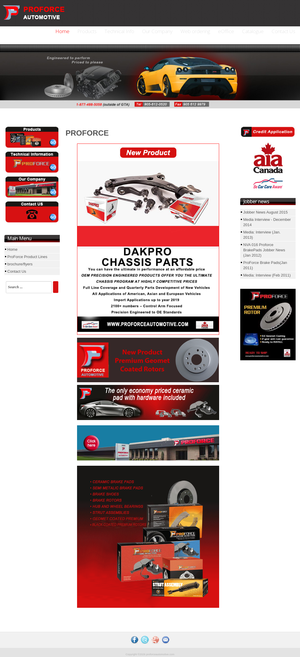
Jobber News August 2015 (265, 212)
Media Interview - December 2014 (267, 222)
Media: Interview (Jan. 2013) (261, 235)
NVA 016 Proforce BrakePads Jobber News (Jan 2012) (264, 250)
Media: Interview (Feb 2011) (267, 275)
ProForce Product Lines (27, 257)
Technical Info (119, 31)
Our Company (157, 31)
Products (87, 31)
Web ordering (195, 31)
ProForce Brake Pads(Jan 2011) (265, 265)
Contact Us (283, 31)
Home (62, 31)
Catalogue (253, 31)
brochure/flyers (20, 264)
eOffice (226, 31)
